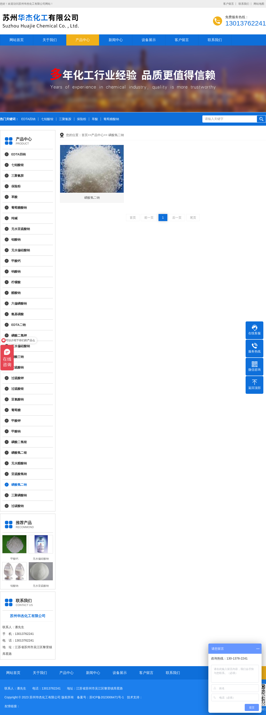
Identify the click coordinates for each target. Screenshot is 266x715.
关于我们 (50, 40)
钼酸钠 (16, 239)
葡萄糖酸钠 (111, 119)
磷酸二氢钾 (19, 335)
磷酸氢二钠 (19, 484)
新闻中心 (116, 40)
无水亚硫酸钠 (20, 229)
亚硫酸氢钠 (19, 474)
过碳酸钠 (17, 506)
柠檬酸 (16, 282)
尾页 (193, 217)
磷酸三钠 (17, 356)
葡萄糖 (16, 410)
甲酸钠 (16, 431)
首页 (85, 135)
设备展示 (149, 40)
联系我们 (244, 3)
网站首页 (17, 40)
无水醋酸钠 (19, 463)
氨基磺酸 (17, 314)
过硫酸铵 (17, 388)
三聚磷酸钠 (19, 495)
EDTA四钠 (28, 119)
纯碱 (14, 218)
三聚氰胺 (65, 119)
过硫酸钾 (17, 378)
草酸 (95, 119)
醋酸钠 (16, 293)
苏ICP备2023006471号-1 (106, 697)
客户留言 (228, 3)
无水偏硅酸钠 (20, 250)
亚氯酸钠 (17, 399)
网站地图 (259, 3)
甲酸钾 (16, 420)
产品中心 (83, 40)
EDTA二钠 (18, 325)
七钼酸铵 (47, 119)
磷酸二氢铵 (19, 442)
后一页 (177, 217)
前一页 (149, 217)
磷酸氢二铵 (19, 452)
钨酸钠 (16, 271)
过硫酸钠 (17, 367)
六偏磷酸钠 (19, 303)
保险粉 (81, 119)
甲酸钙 (16, 261)
